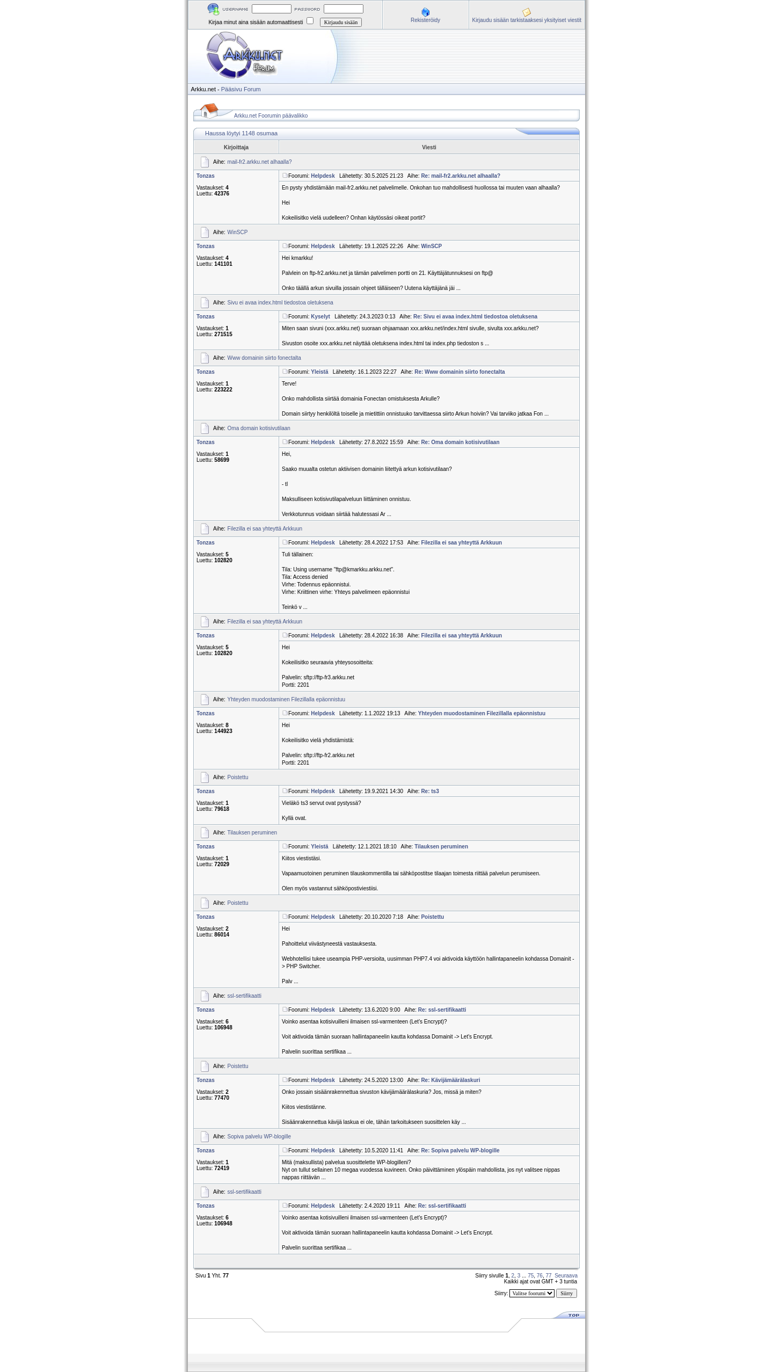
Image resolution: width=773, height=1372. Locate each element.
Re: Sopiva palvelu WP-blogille (460, 1150)
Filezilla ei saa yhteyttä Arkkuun (265, 529)
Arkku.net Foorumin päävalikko (271, 116)
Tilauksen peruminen (252, 833)
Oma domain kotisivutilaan (259, 428)
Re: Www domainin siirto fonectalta (459, 372)
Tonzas (205, 176)
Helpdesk (322, 176)
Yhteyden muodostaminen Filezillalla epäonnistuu (287, 699)
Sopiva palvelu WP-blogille (259, 1136)
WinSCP (238, 232)
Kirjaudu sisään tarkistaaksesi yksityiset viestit (526, 20)
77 (549, 1276)
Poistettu (238, 777)
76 (540, 1276)
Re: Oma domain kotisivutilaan (460, 442)
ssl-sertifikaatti (244, 996)
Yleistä (319, 372)
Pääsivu (231, 89)
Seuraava (566, 1276)
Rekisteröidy (425, 20)
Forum (252, 89)
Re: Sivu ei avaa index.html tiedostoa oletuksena (475, 317)
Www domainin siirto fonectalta (264, 358)
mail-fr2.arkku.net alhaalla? (260, 162)
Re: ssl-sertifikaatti (442, 1010)
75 (531, 1276)
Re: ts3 (430, 791)
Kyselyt (320, 317)
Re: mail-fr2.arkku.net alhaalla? (460, 176)
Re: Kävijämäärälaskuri (450, 1080)
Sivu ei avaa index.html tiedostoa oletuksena (280, 303)
